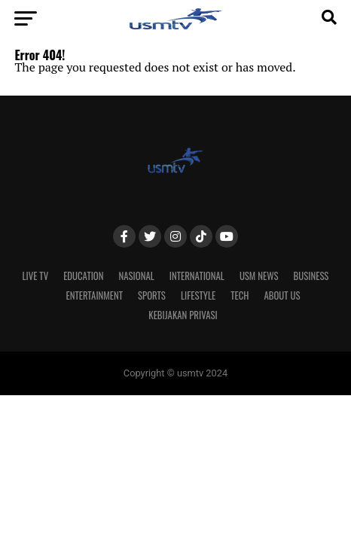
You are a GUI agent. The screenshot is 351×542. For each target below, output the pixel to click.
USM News (259, 276)
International (196, 276)
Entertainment (94, 295)
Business (311, 276)
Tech (239, 295)
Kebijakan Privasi (182, 315)
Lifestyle (198, 295)
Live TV (36, 276)
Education (83, 276)
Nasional (136, 276)
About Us (282, 295)
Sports (152, 295)
